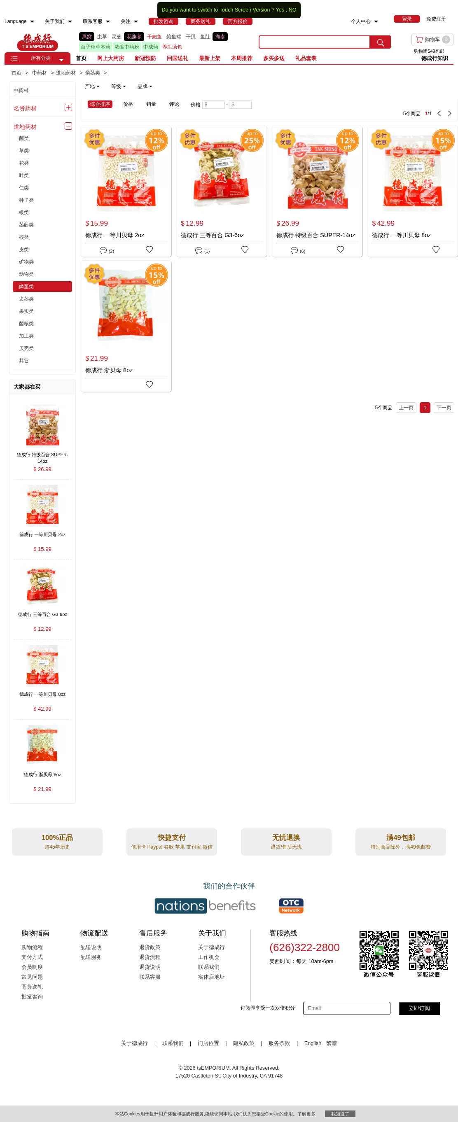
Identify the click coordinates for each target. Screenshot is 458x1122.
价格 (128, 104)
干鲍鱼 (154, 37)
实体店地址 (211, 977)
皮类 (24, 249)
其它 (24, 361)
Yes (280, 10)
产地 (92, 86)
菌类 (24, 138)
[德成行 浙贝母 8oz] (126, 326)
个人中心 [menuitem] (361, 21)
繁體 (331, 1043)
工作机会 (209, 957)
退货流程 (150, 957)
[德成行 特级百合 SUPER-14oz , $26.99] (42, 455)
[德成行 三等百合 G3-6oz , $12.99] (42, 615)
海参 (220, 37)
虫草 (102, 37)
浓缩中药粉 (126, 47)
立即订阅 (419, 1008)
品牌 (145, 86)
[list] (162, 42)
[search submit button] (380, 42)
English (313, 1043)
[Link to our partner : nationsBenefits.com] (205, 905)
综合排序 (100, 104)
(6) (298, 249)
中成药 (150, 47)
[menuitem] (32, 21)
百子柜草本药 (95, 47)
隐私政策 (244, 1043)
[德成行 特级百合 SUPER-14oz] (317, 191)
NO (293, 10)
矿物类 (26, 262)
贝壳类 (26, 348)
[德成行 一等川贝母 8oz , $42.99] (42, 695)
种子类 (26, 200)
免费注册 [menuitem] (436, 19)
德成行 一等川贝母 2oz (114, 235)
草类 (24, 151)
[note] (119, 86)
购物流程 (32, 947)
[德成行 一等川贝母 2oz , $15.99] (42, 535)
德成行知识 (434, 58)
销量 (151, 104)
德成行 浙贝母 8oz (109, 370)
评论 (174, 104)
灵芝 (117, 37)
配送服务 (91, 957)
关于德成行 (211, 947)
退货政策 (150, 947)
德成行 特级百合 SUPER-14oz (315, 235)
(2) (106, 249)
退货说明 (150, 967)
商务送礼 (32, 987)
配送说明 (91, 947)
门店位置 (208, 1043)
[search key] (314, 42)
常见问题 (32, 977)
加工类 (26, 336)
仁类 (24, 188)
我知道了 (340, 1113)
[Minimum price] (213, 104)
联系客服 (150, 977)
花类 (24, 163)
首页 (81, 58)
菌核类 (26, 324)
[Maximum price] (240, 104)
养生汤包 (172, 47)
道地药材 (25, 127)
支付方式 (32, 957)
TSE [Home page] (37, 42)
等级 (118, 86)
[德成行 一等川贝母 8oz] (413, 191)
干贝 (191, 37)
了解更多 (306, 1113)
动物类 (26, 274)
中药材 (21, 90)
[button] (61, 60)
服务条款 (279, 1043)
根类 (24, 212)
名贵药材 (25, 108)
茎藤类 (26, 225)
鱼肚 (205, 37)
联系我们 (209, 967)
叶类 (24, 175)
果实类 (26, 311)
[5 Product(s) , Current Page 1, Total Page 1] (369, 109)
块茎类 (26, 299)
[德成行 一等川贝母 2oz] (126, 191)
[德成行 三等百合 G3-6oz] (221, 191)
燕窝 (87, 37)
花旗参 (134, 37)
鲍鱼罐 (173, 37)
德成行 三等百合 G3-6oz (212, 235)
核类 (24, 237)
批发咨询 (32, 997)
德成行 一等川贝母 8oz (401, 235)
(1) (202, 249)
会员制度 (32, 967)
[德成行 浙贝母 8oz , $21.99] (42, 775)
